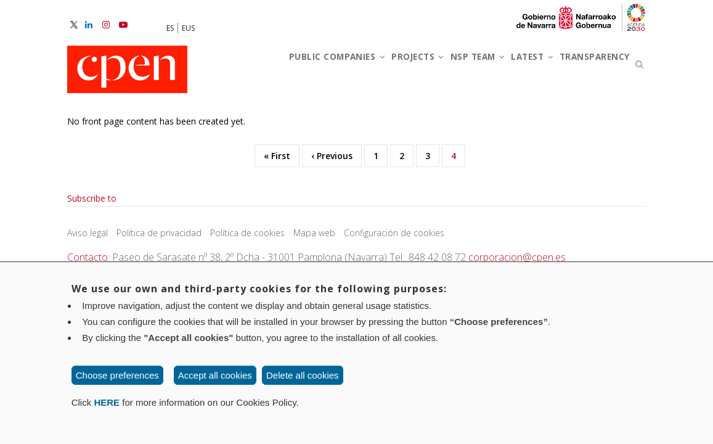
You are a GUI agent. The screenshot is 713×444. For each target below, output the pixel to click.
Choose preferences (117, 375)
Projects (393, 67)
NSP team (464, 67)
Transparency (285, 122)
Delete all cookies (302, 375)
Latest (530, 67)
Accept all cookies (215, 375)
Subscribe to (91, 259)
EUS (188, 28)
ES (170, 28)
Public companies (299, 67)
